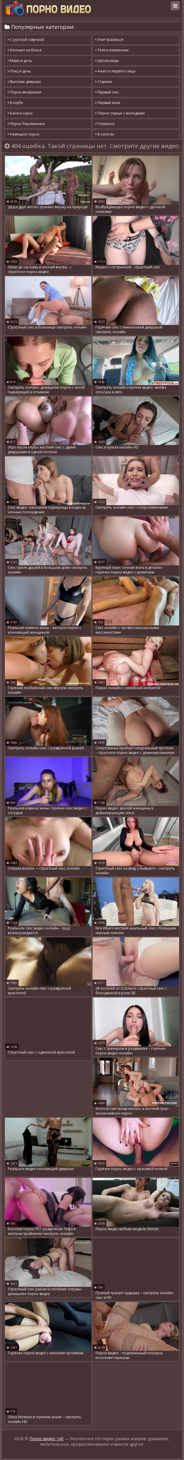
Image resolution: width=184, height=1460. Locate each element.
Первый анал (107, 102)
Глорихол (104, 123)
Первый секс (107, 92)
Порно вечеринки (24, 92)
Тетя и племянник (112, 50)
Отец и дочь (19, 71)
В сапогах (104, 134)
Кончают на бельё (25, 50)
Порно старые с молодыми (120, 113)
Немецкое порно (24, 134)
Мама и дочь (20, 60)
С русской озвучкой (26, 39)
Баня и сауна (20, 113)
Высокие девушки (24, 81)
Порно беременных (26, 123)
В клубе (15, 102)
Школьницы (107, 60)
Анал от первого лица (115, 71)
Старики (103, 81)
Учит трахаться (109, 39)
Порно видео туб (46, 1450)
